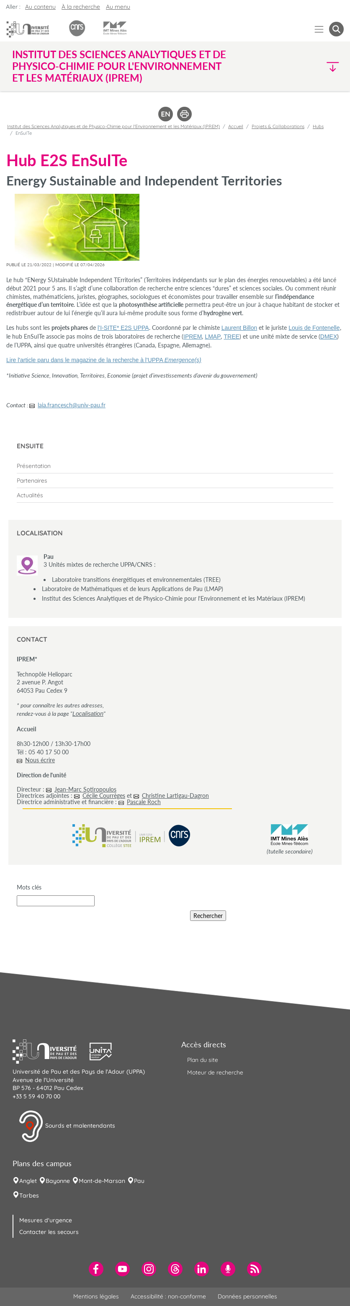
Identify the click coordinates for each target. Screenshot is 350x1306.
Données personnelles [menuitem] (247, 1296)
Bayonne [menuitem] (58, 1181)
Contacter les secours (49, 1232)
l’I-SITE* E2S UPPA (123, 327)
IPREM (192, 336)
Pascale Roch (144, 801)
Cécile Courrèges (103, 795)
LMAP (213, 336)
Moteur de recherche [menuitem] (215, 1072)
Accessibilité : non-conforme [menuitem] (168, 1296)
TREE (231, 336)
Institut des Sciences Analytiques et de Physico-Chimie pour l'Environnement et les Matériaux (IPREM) (113, 126)
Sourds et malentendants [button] (66, 1126)
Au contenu (40, 6)
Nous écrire (40, 760)
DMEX (328, 336)
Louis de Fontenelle (314, 327)
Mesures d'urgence (45, 1220)
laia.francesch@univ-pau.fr (72, 405)
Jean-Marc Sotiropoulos (85, 789)
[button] (304, 66)
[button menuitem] (336, 29)
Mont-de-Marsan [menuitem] (102, 1181)
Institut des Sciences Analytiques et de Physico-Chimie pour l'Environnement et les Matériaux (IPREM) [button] (119, 66)
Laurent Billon (239, 327)
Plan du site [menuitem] (202, 1060)
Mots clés (29, 887)
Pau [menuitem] (139, 1181)
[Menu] (319, 29)
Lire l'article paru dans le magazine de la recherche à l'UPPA (103, 360)
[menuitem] (175, 466)
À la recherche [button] (81, 6)
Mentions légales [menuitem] (96, 1296)
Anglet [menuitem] (28, 1181)
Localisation (87, 713)
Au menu (118, 6)
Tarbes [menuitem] (29, 1195)
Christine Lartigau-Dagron (175, 795)
